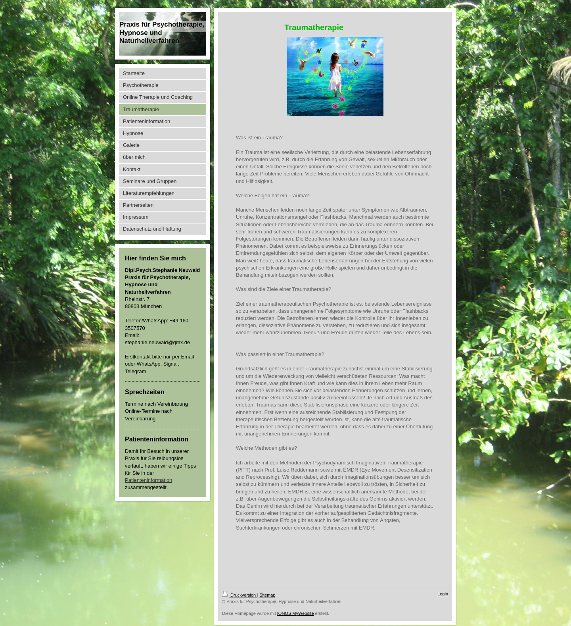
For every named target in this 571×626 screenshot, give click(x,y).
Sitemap (267, 595)
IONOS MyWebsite (295, 613)
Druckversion (239, 595)
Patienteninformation (148, 480)
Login (442, 593)
